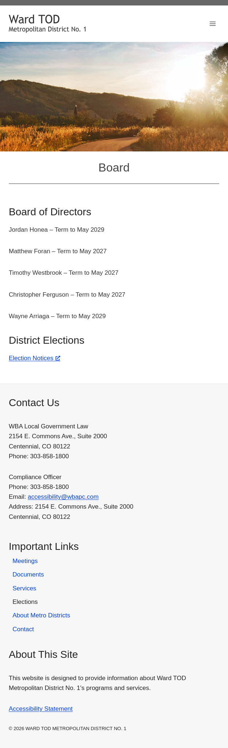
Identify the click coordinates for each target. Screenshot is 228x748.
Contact (23, 629)
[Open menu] (212, 23)
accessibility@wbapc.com (63, 496)
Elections (25, 601)
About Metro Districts (41, 615)
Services (24, 588)
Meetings (25, 561)
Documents (28, 574)
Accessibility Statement (41, 708)
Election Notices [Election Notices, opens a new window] (34, 358)
